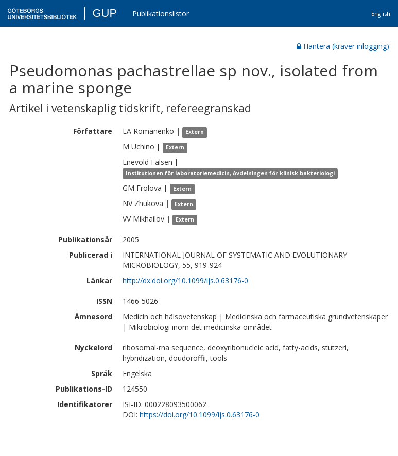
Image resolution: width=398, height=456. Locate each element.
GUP (104, 13)
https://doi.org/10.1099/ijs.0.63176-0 (199, 414)
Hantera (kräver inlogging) (343, 46)
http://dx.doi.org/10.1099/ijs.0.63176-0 (185, 280)
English (380, 14)
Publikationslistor (160, 14)
